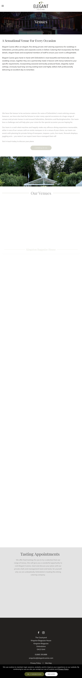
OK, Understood (34, 674)
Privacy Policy (35, 663)
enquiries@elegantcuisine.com (41, 658)
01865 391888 (41, 654)
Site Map (48, 663)
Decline (51, 674)
